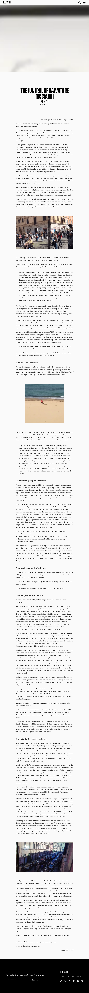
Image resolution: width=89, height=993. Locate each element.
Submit (35, 980)
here (49, 655)
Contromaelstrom (25, 646)
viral (56, 372)
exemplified (58, 581)
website (26, 922)
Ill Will (7, 2)
